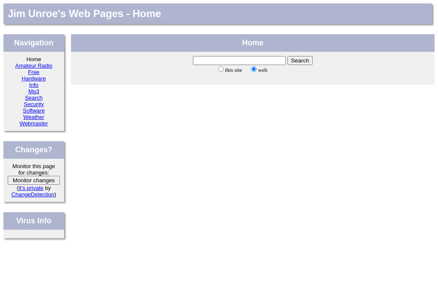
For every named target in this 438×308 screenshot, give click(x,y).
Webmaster (34, 123)
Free (34, 72)
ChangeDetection (33, 194)
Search (33, 98)
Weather (34, 117)
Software (33, 110)
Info (33, 85)
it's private (30, 188)
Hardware (34, 78)
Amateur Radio (34, 65)
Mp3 (33, 91)
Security (34, 104)
